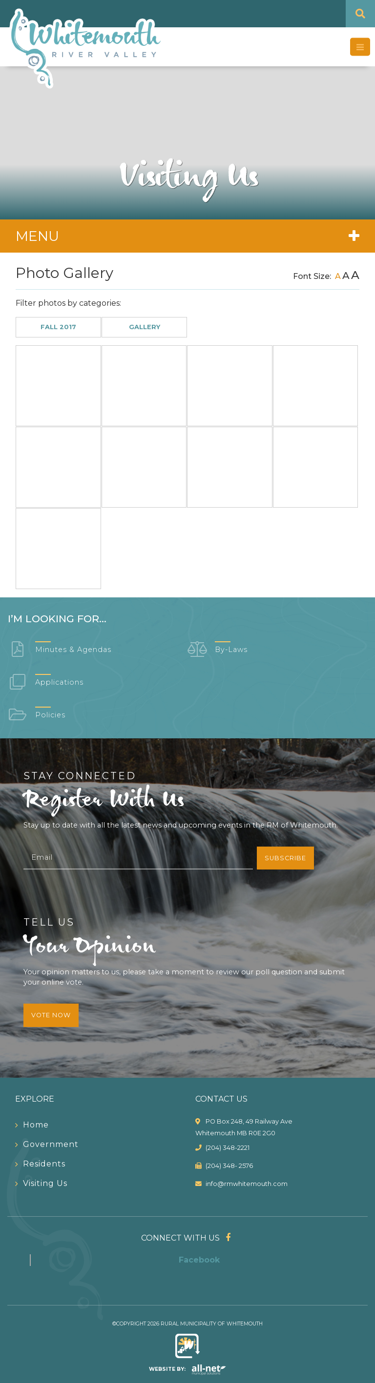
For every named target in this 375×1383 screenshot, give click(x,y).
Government (51, 1144)
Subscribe (285, 858)
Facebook (199, 1259)
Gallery (144, 327)
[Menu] (360, 47)
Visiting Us (45, 1183)
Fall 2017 (58, 327)
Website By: (188, 1369)
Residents (44, 1163)
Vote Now (51, 1015)
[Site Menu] (187, 236)
